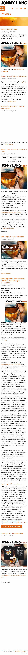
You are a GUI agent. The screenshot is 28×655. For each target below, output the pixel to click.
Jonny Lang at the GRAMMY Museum (12, 236)
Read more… (4, 231)
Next (8, 582)
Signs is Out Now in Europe (9, 29)
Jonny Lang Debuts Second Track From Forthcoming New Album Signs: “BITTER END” (12, 281)
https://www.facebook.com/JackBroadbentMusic (14, 523)
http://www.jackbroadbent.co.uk (9, 521)
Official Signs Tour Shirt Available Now (12, 533)
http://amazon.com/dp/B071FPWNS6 (11, 212)
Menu (6, 13)
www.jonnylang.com (8, 228)
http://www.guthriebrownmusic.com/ (11, 484)
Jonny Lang (23, 82)
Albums (19, 650)
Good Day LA (9, 144)
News (9, 650)
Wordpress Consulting (20, 651)
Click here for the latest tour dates (11, 526)
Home (3, 650)
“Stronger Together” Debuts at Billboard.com (14, 76)
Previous (3, 582)
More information (6, 273)
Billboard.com (12, 101)
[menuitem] (8, 8)
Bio (14, 650)
